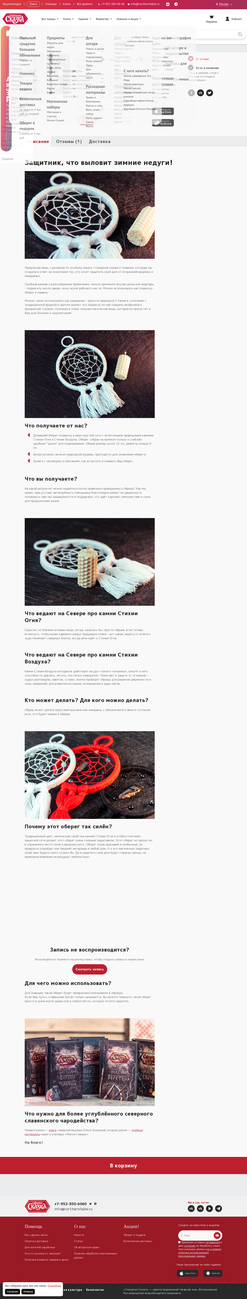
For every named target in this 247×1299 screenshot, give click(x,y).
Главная (29, 48)
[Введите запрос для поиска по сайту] (105, 34)
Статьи (78, 1241)
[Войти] (233, 19)
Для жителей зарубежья (40, 1247)
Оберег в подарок (135, 1235)
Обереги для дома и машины (52, 48)
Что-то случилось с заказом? (43, 1253)
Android (213, 1273)
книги (53, 1130)
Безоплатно (95, 1290)
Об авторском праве (86, 1247)
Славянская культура (66, 1290)
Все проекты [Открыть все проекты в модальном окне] (84, 4)
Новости (79, 1235)
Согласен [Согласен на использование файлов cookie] (12, 1291)
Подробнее (54, 1285)
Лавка (33, 4)
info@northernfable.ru (73, 1209)
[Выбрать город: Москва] (224, 4)
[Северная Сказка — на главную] (15, 19)
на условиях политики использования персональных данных (199, 1253)
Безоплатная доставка (137, 1241)
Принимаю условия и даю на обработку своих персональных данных (200, 1249)
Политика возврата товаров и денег (47, 1259)
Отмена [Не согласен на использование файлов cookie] (28, 1291)
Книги (67, 4)
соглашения (212, 1242)
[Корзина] (211, 19)
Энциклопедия (11, 4)
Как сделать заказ (36, 1235)
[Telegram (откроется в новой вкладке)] (176, 4)
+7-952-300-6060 (70, 1203)
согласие (189, 1245)
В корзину (123, 1165)
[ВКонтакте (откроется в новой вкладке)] (167, 4)
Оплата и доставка (36, 1241)
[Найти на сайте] (240, 34)
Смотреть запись (90, 969)
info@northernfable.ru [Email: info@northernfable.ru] (143, 4)
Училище (51, 4)
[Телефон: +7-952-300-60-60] (111, 4)
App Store (187, 1273)
